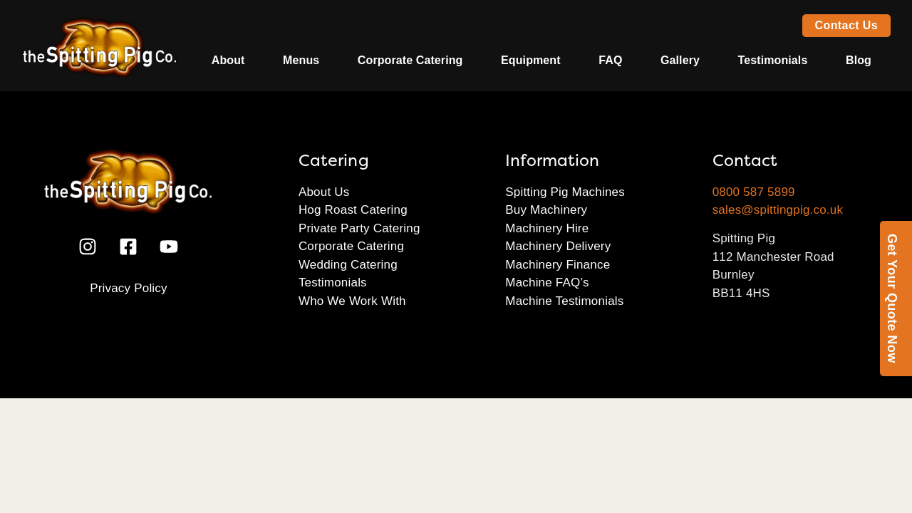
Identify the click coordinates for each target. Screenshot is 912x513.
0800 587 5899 (753, 192)
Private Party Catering (359, 228)
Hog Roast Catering (353, 210)
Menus (301, 60)
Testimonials (773, 60)
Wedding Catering (348, 264)
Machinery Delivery (558, 246)
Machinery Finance (557, 264)
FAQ (610, 60)
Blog (858, 60)
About (228, 60)
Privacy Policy (128, 288)
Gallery (680, 60)
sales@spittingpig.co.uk (777, 210)
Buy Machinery (546, 210)
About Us (324, 192)
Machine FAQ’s (547, 282)
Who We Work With (352, 301)
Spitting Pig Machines (565, 192)
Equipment (531, 60)
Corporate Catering (410, 60)
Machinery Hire (547, 228)
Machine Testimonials (564, 301)
